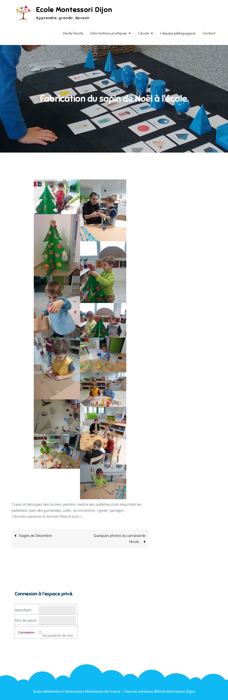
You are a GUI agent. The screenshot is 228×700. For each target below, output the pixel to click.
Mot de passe (26, 620)
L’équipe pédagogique (177, 33)
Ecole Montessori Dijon (74, 9)
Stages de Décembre (35, 535)
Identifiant (23, 610)
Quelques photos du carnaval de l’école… (119, 538)
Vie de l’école (73, 33)
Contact (209, 33)
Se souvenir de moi (57, 635)
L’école (143, 33)
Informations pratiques (108, 33)
